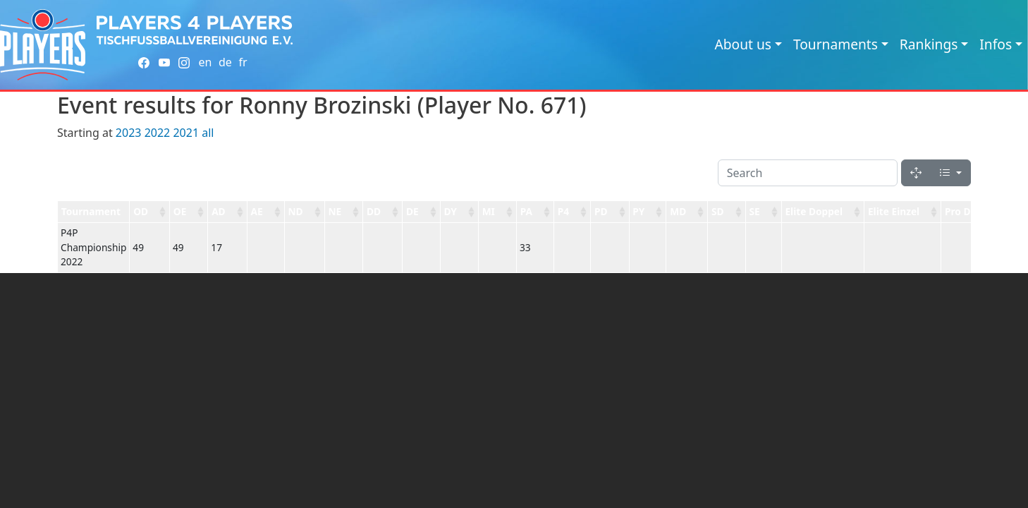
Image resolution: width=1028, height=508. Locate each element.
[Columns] (950, 172)
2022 (158, 132)
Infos (995, 44)
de (225, 62)
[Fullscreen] (916, 172)
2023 (129, 132)
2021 (186, 132)
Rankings (929, 44)
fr (242, 62)
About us (742, 44)
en (205, 62)
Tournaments (835, 44)
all (208, 132)
